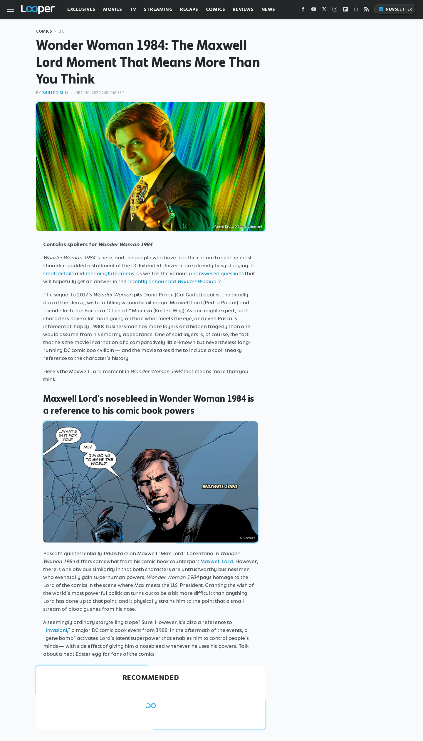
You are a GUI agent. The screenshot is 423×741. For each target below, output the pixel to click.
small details (58, 273)
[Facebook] (303, 10)
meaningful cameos (109, 273)
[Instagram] (335, 10)
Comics (215, 9)
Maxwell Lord (216, 561)
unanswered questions (216, 273)
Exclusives (81, 9)
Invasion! (56, 630)
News (268, 9)
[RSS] (367, 10)
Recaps (189, 9)
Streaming (158, 9)
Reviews (243, 9)
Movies (112, 9)
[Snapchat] (356, 10)
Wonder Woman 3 (198, 281)
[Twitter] (324, 10)
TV (133, 9)
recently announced (152, 281)
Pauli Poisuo (55, 92)
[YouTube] (314, 10)
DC (61, 31)
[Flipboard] (345, 10)
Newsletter (395, 9)
